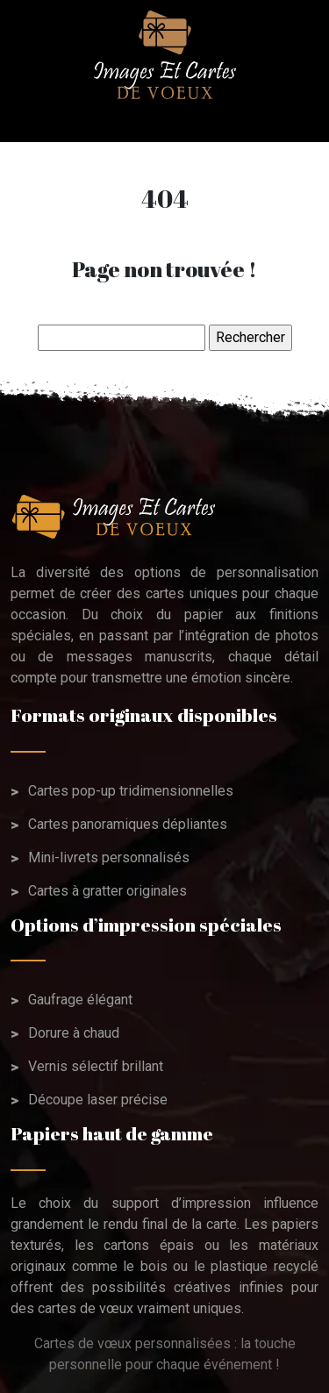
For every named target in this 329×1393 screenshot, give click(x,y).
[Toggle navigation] (33, 121)
